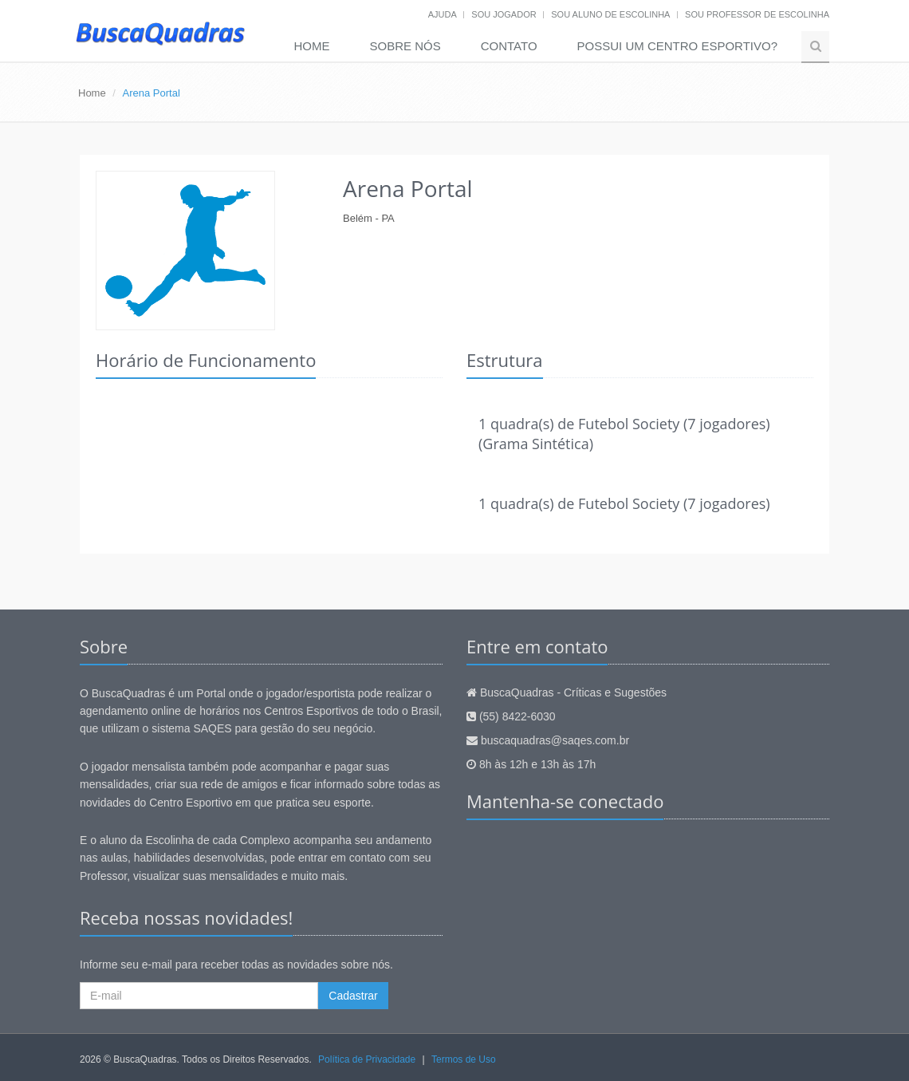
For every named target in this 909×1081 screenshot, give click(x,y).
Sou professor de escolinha (757, 14)
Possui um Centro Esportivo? (677, 46)
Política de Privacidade (366, 1059)
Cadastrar (353, 995)
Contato (509, 46)
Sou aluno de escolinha (610, 14)
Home (312, 46)
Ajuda (442, 14)
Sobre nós (405, 46)
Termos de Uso (463, 1059)
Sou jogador (503, 14)
